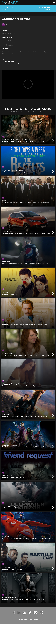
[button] (49, 2)
